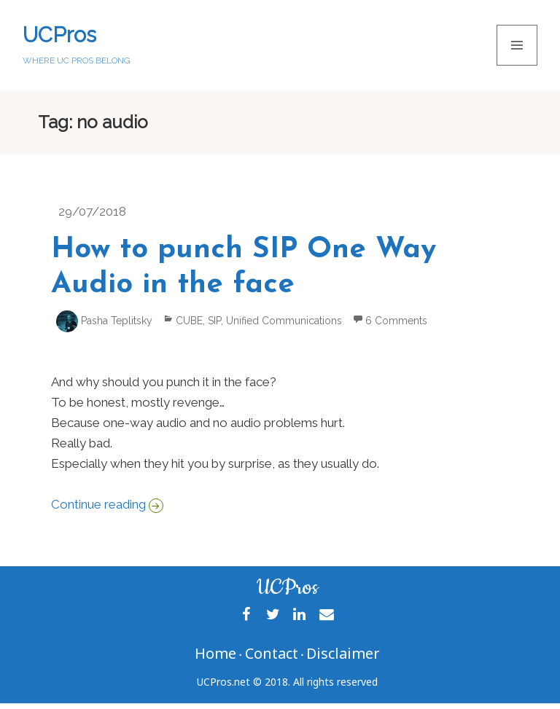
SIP (214, 320)
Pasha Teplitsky (116, 320)
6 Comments (396, 320)
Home (215, 653)
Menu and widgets (517, 65)
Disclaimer (343, 653)
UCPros (59, 35)
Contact (271, 653)
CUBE (189, 320)
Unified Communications (284, 320)
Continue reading (107, 504)
